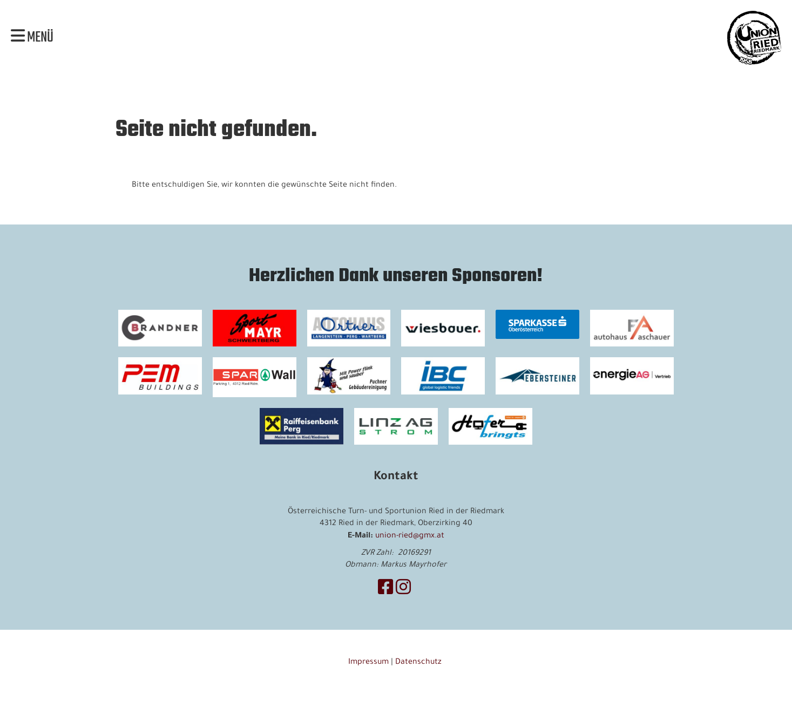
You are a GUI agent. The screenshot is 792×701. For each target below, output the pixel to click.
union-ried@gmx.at (409, 536)
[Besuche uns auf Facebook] (385, 590)
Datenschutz (419, 662)
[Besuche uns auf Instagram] (403, 590)
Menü (32, 37)
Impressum (368, 662)
